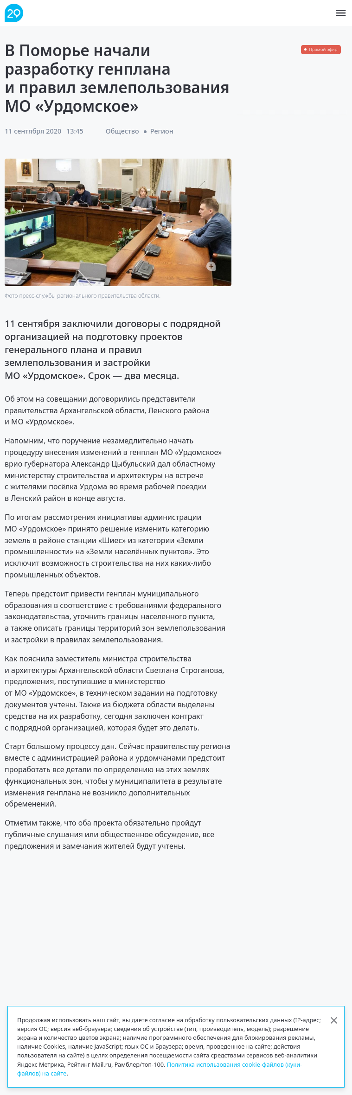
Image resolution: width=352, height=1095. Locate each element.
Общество (122, 131)
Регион (161, 131)
